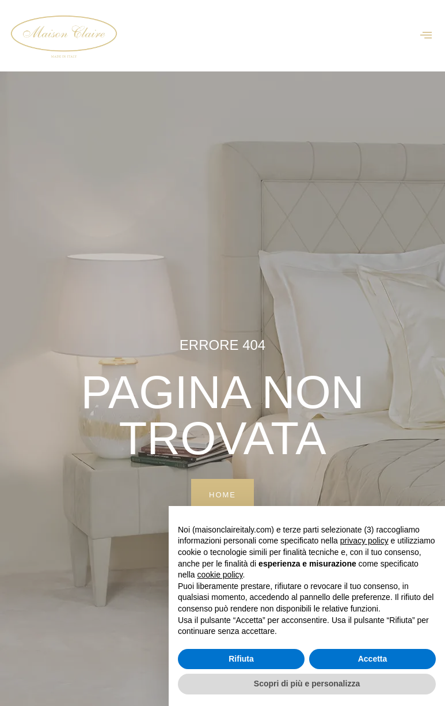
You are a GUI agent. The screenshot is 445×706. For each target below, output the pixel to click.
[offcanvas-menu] (426, 35)
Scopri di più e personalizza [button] (307, 683)
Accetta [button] (372, 658)
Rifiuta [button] (241, 658)
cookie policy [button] (219, 574)
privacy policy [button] (364, 540)
